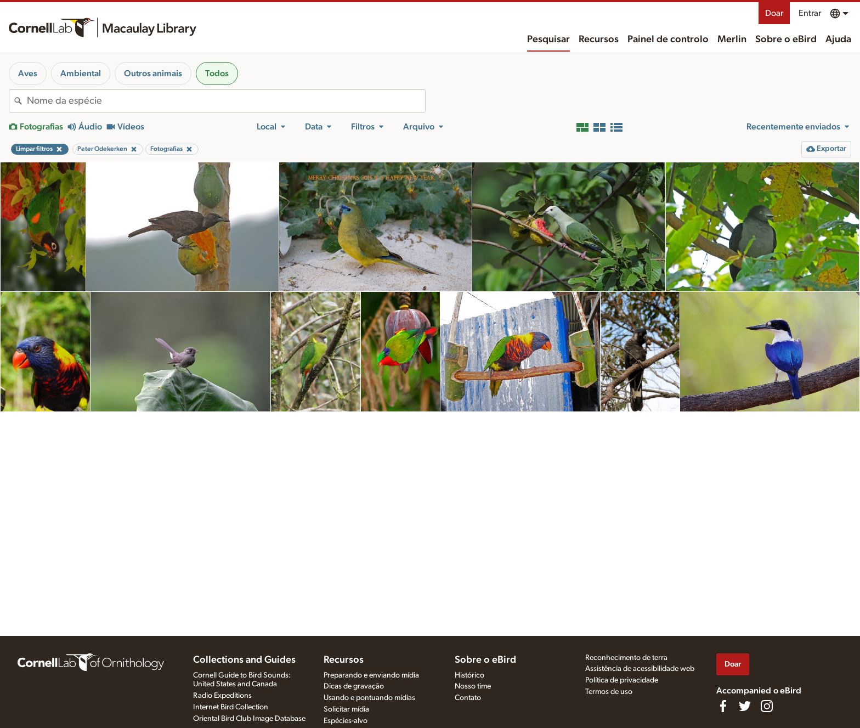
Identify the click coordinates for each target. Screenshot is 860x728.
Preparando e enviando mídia (371, 675)
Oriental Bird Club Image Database (249, 719)
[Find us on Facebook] (722, 706)
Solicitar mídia (346, 709)
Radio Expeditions (222, 695)
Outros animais (153, 73)
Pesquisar (548, 39)
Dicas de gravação (354, 686)
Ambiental (80, 73)
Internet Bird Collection (230, 707)
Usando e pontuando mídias (369, 698)
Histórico (469, 675)
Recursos (599, 39)
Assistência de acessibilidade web (639, 669)
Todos (217, 73)
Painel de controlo (668, 39)
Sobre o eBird (786, 39)
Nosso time (473, 686)
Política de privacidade (621, 680)
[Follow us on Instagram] (766, 706)
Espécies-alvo (345, 721)
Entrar (810, 13)
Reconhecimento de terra (626, 658)
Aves (27, 73)
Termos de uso (608, 692)
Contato (468, 698)
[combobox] (226, 101)
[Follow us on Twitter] (744, 706)
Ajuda (838, 39)
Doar (774, 13)
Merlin (731, 39)
